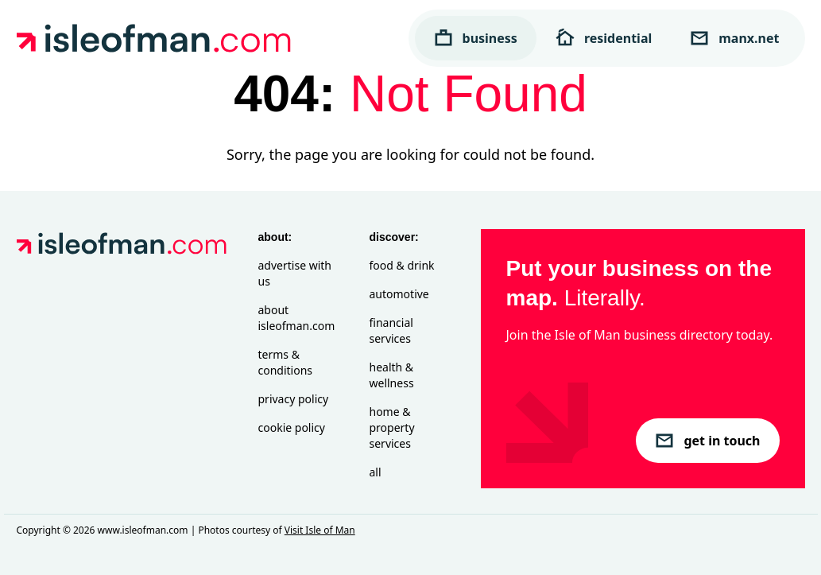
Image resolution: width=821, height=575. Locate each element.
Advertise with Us (294, 273)
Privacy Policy (293, 398)
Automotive (399, 293)
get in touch (707, 440)
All (375, 472)
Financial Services (391, 330)
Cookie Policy (291, 427)
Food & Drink (402, 265)
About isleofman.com (296, 317)
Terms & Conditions (285, 362)
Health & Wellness (392, 374)
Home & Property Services (392, 427)
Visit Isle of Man (320, 530)
